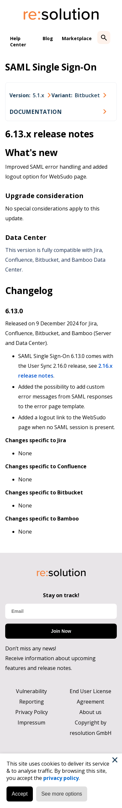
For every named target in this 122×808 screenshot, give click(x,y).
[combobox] (29, 95)
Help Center (18, 41)
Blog (48, 38)
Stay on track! (61, 595)
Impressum (31, 722)
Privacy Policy (31, 712)
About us (90, 712)
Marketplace (77, 38)
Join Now (61, 631)
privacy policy (61, 778)
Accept (20, 794)
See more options (61, 794)
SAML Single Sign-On (51, 67)
